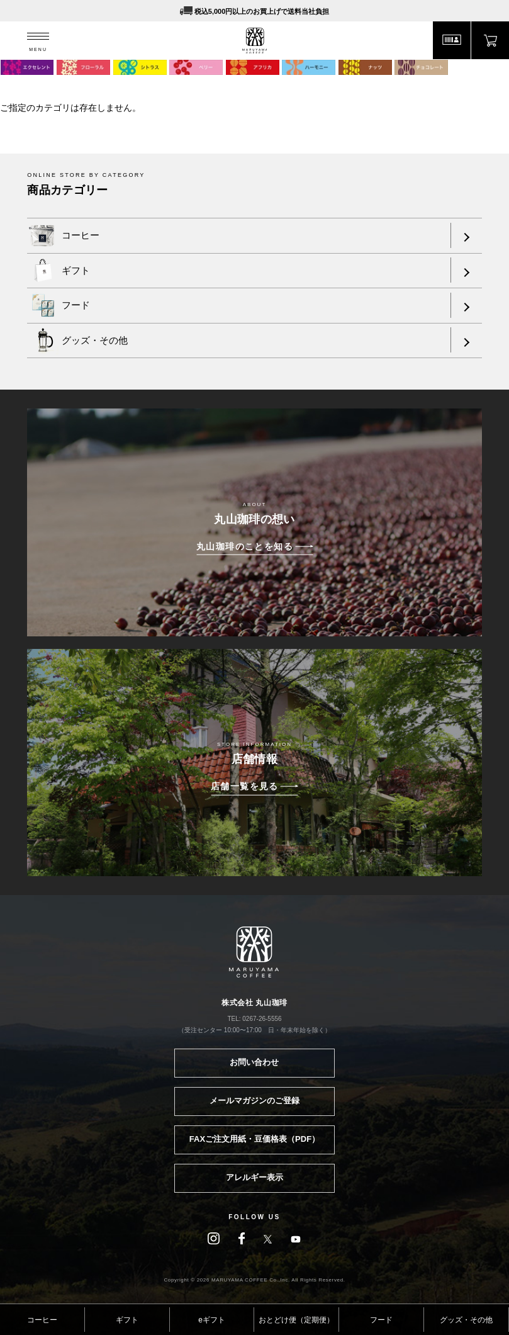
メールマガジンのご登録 (254, 1100)
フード (381, 1319)
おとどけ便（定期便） (296, 1319)
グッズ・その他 (466, 1319)
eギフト (211, 1319)
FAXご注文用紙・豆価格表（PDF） (254, 1139)
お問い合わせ (254, 1062)
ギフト (127, 1319)
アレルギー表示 (254, 1177)
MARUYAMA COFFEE (254, 41)
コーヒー (42, 1319)
